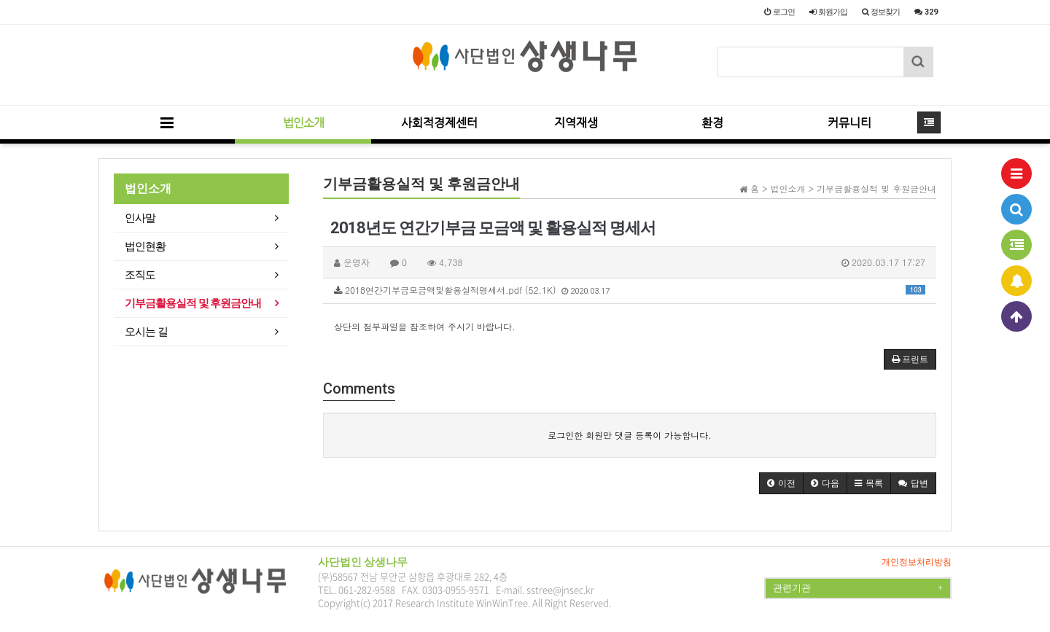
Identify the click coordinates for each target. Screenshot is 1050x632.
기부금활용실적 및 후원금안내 (193, 303)
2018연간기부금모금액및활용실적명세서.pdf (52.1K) (629, 290)
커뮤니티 (849, 123)
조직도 (140, 275)
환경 (712, 123)
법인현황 (145, 246)
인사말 (140, 218)
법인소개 (303, 123)
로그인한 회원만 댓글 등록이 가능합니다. (630, 435)
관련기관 (858, 588)
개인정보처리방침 (917, 562)
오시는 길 (146, 332)
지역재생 (576, 123)
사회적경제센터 (439, 123)
